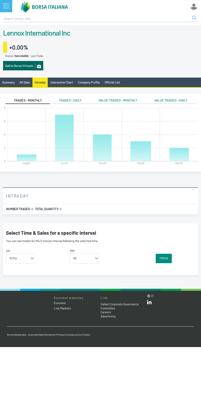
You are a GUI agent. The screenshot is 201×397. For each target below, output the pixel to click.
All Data (25, 82)
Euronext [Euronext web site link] (60, 303)
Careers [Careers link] (106, 312)
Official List (112, 82)
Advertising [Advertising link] (108, 316)
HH (8, 251)
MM (72, 251)
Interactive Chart (62, 82)
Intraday (40, 82)
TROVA (163, 258)
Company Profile (89, 82)
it (152, 296)
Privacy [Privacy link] (61, 334)
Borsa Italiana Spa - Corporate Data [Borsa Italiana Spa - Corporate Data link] (25, 334)
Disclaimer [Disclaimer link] (50, 334)
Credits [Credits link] (86, 334)
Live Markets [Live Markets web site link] (62, 308)
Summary (8, 82)
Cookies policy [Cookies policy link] (73, 334)
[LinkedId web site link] (149, 303)
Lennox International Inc (36, 32)
